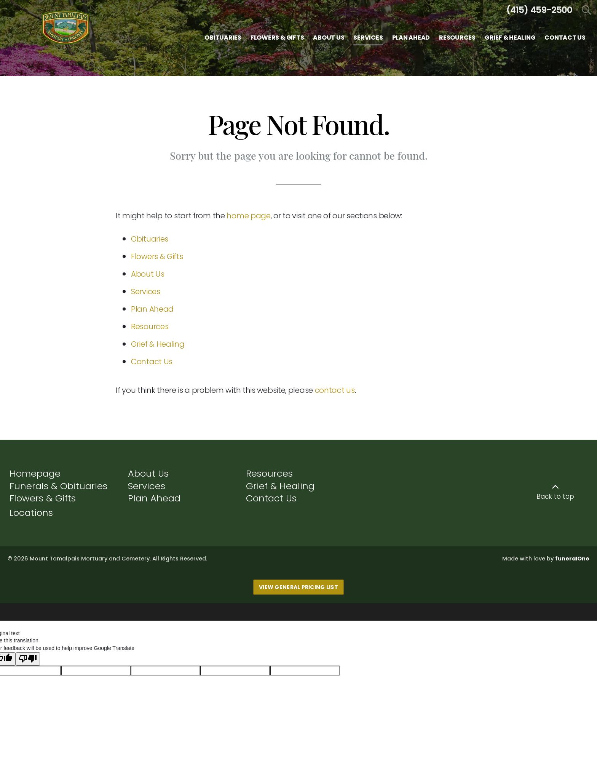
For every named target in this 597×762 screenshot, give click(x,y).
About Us (147, 274)
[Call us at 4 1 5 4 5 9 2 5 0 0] (539, 10)
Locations (31, 512)
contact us (335, 390)
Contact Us (151, 361)
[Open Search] (586, 10)
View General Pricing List (298, 587)
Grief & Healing (158, 344)
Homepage (35, 473)
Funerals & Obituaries (58, 486)
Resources (149, 326)
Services (145, 291)
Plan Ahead (152, 309)
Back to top (555, 496)
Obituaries (149, 239)
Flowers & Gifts (157, 256)
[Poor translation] (28, 655)
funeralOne (572, 558)
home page (248, 215)
